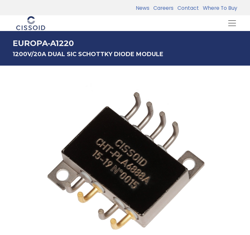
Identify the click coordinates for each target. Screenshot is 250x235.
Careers (162, 8)
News (142, 8)
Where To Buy (218, 8)
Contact (187, 8)
